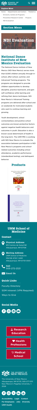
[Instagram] (9, 311)
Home (3, 12)
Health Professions (18, 342)
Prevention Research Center (13, 18)
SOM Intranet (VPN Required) (18, 291)
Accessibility (7, 399)
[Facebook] (4, 311)
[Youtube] (18, 311)
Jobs (18, 402)
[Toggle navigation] (33, 3)
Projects (28, 18)
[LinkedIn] (13, 311)
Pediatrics (32, 12)
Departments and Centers (17, 12)
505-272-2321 (13, 268)
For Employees (8, 402)
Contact (24, 399)
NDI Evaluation (8, 21)
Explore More (7, 8)
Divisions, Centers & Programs (14, 15)
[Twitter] (13, 393)
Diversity (26, 402)
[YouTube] (23, 393)
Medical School (18, 354)
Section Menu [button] (12, 27)
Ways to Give (9, 295)
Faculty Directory (11, 286)
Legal (16, 399)
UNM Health (7, 405)
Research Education (18, 331)
